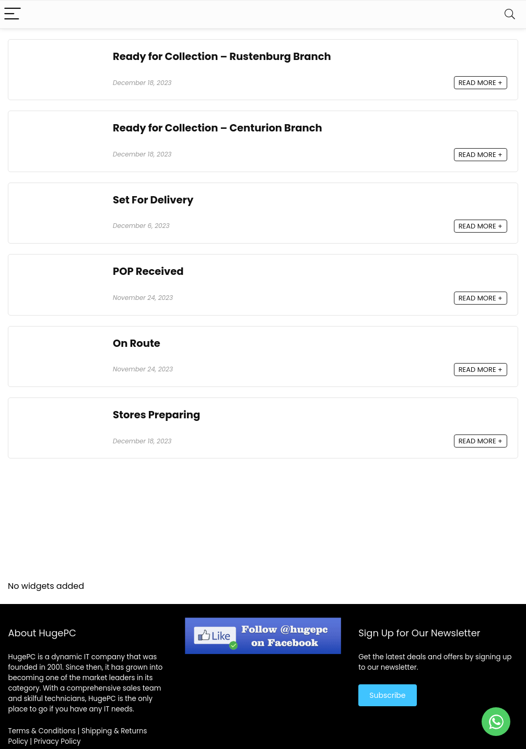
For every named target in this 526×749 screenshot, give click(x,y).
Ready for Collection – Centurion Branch (217, 128)
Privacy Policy (57, 741)
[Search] (509, 14)
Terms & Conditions (42, 731)
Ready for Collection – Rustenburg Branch (222, 57)
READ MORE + (480, 83)
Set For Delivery (153, 200)
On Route (136, 343)
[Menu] (12, 14)
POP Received (148, 271)
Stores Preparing (156, 415)
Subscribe (387, 695)
